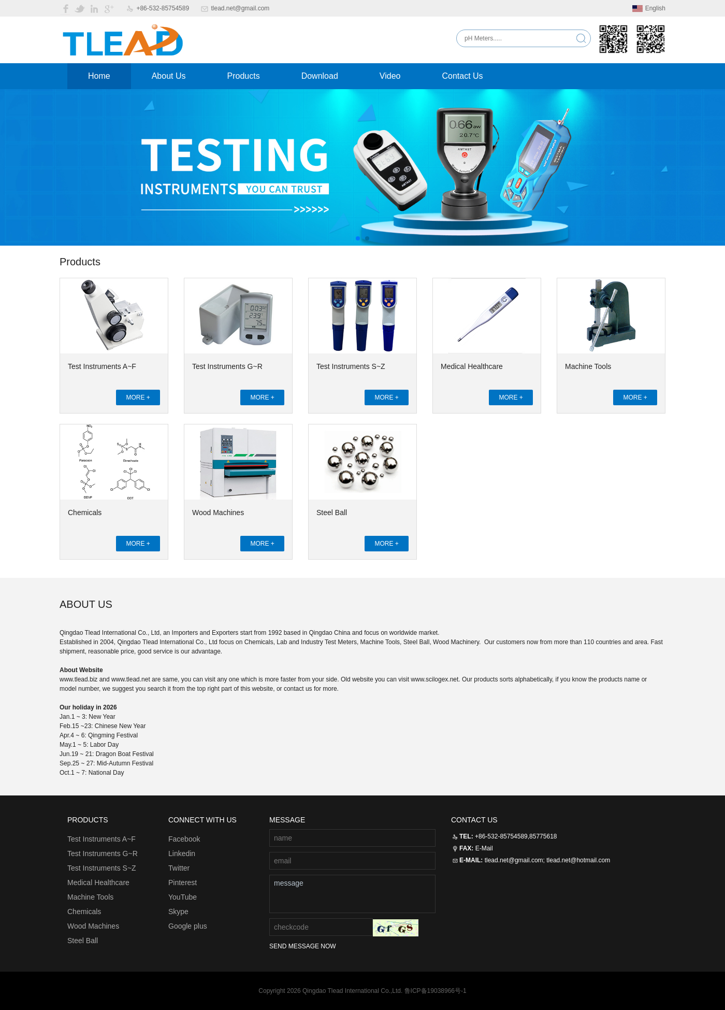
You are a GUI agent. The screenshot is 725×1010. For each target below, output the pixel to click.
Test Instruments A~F (102, 366)
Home (99, 76)
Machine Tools (588, 366)
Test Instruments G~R (227, 366)
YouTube (182, 897)
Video (390, 76)
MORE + (138, 397)
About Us (169, 76)
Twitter (179, 868)
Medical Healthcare (472, 366)
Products (243, 76)
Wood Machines (218, 512)
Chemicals (85, 512)
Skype (178, 911)
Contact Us (462, 76)
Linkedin (181, 853)
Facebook (184, 839)
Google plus (187, 926)
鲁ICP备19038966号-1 (435, 990)
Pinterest (182, 882)
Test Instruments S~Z (350, 366)
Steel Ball (331, 512)
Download (319, 76)
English (648, 8)
